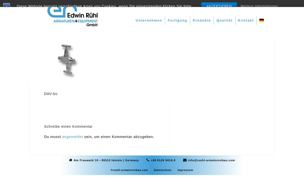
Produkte (202, 20)
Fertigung (177, 20)
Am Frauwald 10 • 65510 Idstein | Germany (106, 160)
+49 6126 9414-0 (163, 160)
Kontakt (246, 20)
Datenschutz (163, 170)
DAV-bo (50, 94)
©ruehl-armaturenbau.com (129, 170)
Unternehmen (149, 20)
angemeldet (72, 137)
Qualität (224, 20)
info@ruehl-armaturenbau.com (211, 160)
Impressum (185, 170)
